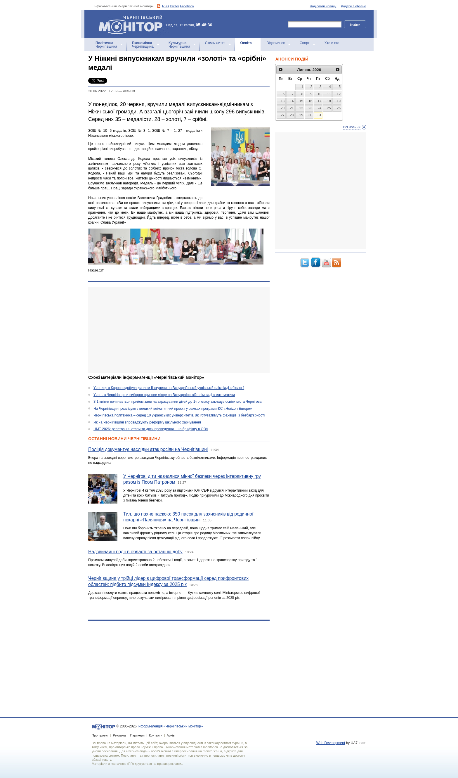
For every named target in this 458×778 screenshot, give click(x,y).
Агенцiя (129, 91)
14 (292, 101)
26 (339, 108)
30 (310, 115)
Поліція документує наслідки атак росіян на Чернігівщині (148, 449)
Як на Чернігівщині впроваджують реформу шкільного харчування (147, 422)
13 (282, 101)
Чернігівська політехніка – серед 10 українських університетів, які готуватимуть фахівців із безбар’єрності (179, 415)
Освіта (246, 43)
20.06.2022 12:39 (102, 91)
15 (301, 101)
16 (310, 101)
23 (310, 108)
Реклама (119, 735)
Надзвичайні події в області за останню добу (135, 551)
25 (329, 108)
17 (319, 101)
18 (329, 101)
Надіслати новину (323, 6)
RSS (165, 6)
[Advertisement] (179, 330)
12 (339, 94)
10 (319, 94)
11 (329, 94)
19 (339, 101)
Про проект (100, 735)
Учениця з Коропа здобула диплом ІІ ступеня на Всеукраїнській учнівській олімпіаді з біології (168, 388)
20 (282, 108)
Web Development (330, 743)
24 (319, 108)
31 (319, 115)
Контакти (155, 735)
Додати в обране (353, 6)
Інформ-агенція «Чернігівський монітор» (133, 24)
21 (292, 108)
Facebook (187, 6)
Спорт (305, 43)
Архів (171, 735)
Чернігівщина (106, 45)
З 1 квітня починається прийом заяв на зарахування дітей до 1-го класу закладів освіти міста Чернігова (177, 402)
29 (301, 115)
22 (301, 108)
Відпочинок (276, 43)
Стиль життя (215, 43)
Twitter (174, 6)
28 (292, 115)
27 (282, 115)
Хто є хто (332, 43)
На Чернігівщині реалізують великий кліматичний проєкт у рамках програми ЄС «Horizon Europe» (172, 409)
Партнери (137, 735)
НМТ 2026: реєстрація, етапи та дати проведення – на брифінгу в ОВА (150, 429)
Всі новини (351, 127)
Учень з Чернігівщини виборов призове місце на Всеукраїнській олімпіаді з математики (164, 395)
